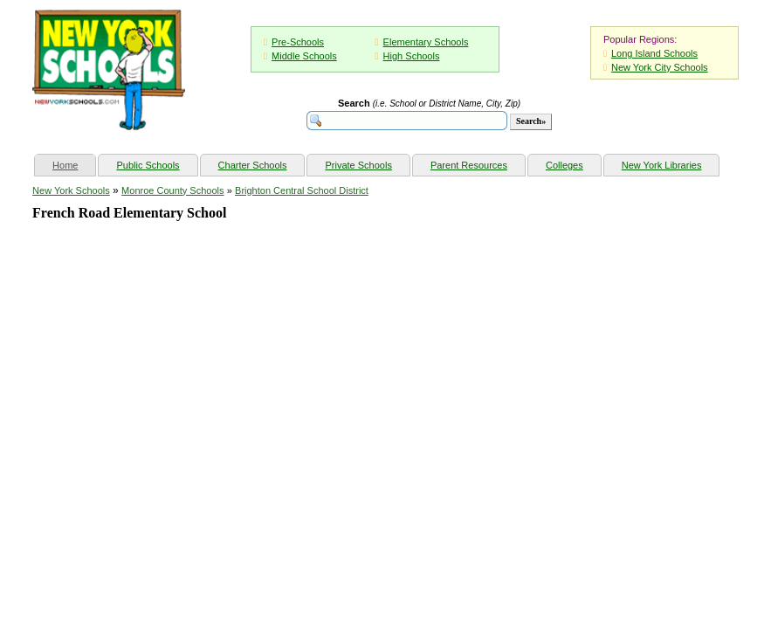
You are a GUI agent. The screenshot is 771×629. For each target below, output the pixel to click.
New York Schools (71, 190)
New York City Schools (659, 67)
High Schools (411, 56)
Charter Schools (252, 165)
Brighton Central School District (301, 190)
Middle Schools (304, 56)
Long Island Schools (654, 53)
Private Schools (358, 165)
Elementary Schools (426, 42)
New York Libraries (662, 165)
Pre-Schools (298, 42)
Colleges (564, 165)
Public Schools (147, 165)
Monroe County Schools (172, 190)
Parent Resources (468, 165)
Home (73, 163)
